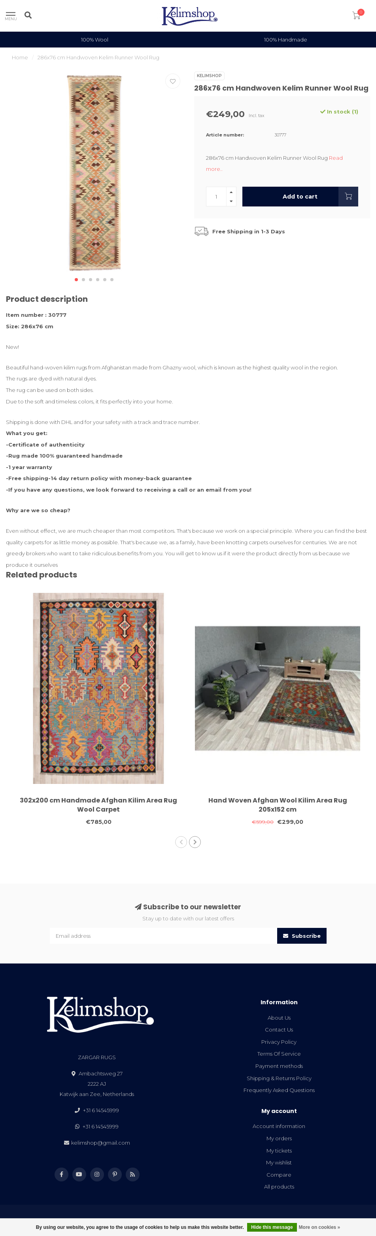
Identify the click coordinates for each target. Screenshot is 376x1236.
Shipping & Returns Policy (279, 1078)
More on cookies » (319, 1227)
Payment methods (279, 1066)
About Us (279, 1018)
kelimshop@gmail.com (100, 1142)
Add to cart (320, 196)
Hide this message (272, 1227)
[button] (76, 279)
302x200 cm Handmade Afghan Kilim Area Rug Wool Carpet (98, 805)
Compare (278, 1175)
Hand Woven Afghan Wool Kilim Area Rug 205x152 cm (277, 805)
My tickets (279, 1150)
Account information (279, 1126)
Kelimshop (209, 75)
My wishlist (279, 1162)
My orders (279, 1138)
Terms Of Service (279, 1054)
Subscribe (302, 936)
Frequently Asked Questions (279, 1090)
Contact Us (279, 1029)
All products (279, 1186)
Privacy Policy (279, 1042)
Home (20, 57)
